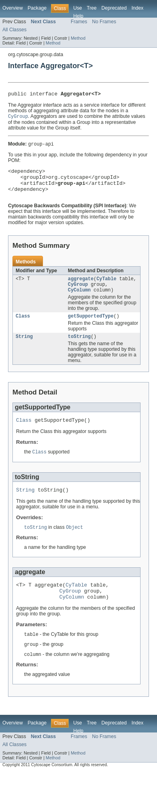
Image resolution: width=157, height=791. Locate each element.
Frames (79, 21)
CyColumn (79, 299)
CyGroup (78, 292)
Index (137, 8)
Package (37, 8)
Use (77, 8)
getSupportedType (91, 326)
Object (74, 541)
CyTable (106, 286)
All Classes (14, 29)
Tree (92, 8)
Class (23, 326)
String (24, 347)
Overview (12, 8)
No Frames (104, 21)
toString (79, 347)
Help (78, 16)
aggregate (81, 286)
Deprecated (114, 8)
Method (78, 38)
